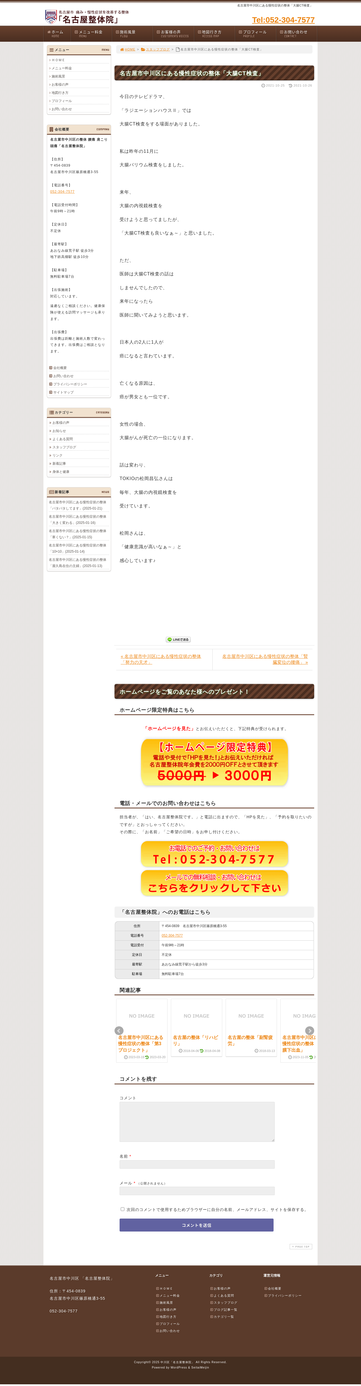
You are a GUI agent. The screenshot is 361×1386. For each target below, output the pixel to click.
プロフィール (257, 33)
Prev (119, 1030)
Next (309, 1030)
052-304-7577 (172, 936)
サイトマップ (63, 392)
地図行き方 (216, 33)
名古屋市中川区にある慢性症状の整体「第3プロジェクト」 (140, 1044)
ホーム (59, 33)
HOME (127, 49)
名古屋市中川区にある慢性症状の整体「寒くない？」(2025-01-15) (77, 534)
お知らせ (59, 431)
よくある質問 (62, 439)
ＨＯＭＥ (58, 60)
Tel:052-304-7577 (283, 20)
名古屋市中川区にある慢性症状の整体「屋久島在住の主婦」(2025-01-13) (77, 563)
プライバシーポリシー (70, 384)
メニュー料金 (93, 33)
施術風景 (134, 33)
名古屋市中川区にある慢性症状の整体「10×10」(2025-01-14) (77, 548)
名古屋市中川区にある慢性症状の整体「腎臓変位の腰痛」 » (265, 659)
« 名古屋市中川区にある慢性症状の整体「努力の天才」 (161, 659)
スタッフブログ (155, 49)
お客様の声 (175, 33)
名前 (124, 1163)
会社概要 (60, 368)
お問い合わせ (298, 33)
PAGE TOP (300, 1253)
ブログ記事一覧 (223, 1316)
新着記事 (59, 463)
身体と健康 (60, 472)
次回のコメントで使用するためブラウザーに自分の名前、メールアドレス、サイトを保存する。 (218, 1216)
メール (126, 1190)
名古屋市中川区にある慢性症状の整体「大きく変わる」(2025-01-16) (77, 519)
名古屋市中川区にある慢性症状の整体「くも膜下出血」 (304, 1044)
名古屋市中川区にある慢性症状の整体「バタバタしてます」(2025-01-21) (77, 505)
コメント (128, 1098)
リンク (57, 455)
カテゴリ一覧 (222, 1323)
